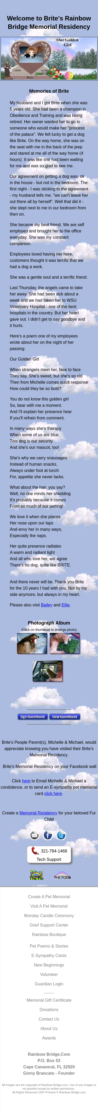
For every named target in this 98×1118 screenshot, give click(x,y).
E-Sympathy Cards (48, 955)
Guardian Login (49, 984)
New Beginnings (49, 965)
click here (53, 793)
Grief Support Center (49, 925)
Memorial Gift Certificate (49, 1000)
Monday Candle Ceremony (49, 915)
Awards (49, 1038)
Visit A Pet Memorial (49, 906)
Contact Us (49, 1019)
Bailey (47, 605)
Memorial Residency (38, 813)
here (26, 781)
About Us (49, 1028)
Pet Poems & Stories (49, 946)
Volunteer (49, 974)
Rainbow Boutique (49, 934)
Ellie (66, 605)
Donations (48, 1009)
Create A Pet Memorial (49, 897)
